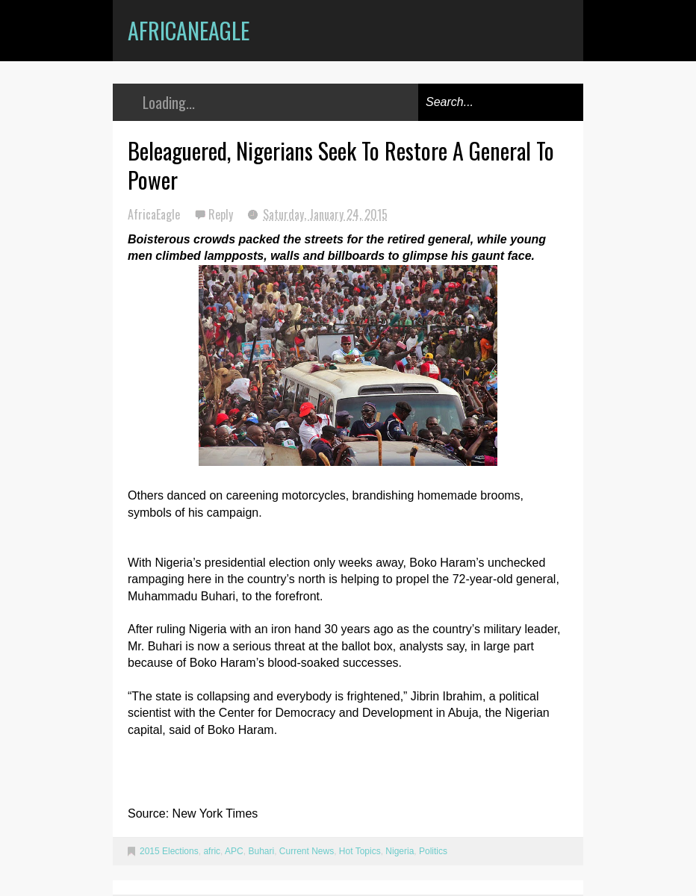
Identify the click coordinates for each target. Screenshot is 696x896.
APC (234, 851)
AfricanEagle (188, 30)
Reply (222, 214)
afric (211, 851)
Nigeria (399, 851)
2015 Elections (169, 851)
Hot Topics (360, 851)
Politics (433, 851)
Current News (306, 851)
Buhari (261, 851)
